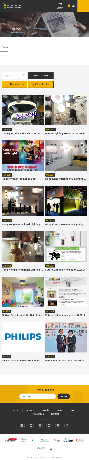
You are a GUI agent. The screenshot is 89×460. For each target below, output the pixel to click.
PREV (34, 75)
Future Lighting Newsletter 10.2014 (65, 269)
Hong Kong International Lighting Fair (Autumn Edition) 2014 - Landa (23, 224)
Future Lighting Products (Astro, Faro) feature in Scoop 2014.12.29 (66, 133)
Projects (30, 410)
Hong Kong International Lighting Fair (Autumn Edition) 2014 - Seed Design (23, 269)
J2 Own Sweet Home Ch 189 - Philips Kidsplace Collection (23, 315)
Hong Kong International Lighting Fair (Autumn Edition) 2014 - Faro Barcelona (66, 179)
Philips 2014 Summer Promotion (20, 360)
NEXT (47, 75)
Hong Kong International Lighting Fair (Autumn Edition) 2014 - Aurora (66, 224)
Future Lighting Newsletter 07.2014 (65, 315)
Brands (45, 410)
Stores (59, 410)
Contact (55, 414)
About (16, 410)
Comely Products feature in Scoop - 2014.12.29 (23, 133)
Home (14, 33)
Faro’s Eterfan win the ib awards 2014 (66, 360)
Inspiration (38, 414)
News (21, 33)
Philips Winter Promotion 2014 (19, 179)
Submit (63, 396)
